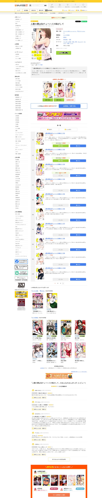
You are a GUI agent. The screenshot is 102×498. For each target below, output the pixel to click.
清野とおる (18, 191)
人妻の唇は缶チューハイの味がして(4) (55, 179)
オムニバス (80, 41)
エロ (33, 64)
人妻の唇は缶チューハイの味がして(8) (55, 238)
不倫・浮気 (74, 41)
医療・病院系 (18, 153)
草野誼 (17, 182)
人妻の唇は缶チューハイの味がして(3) (55, 164)
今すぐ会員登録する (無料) (59, 495)
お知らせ (17, 64)
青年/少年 (41, 10)
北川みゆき (18, 180)
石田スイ (17, 163)
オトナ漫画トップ (19, 40)
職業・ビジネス (19, 136)
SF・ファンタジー (19, 149)
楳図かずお (18, 170)
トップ (18, 10)
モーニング (18, 241)
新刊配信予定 (18, 25)
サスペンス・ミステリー (20, 139)
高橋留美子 (18, 197)
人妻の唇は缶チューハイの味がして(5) (55, 194)
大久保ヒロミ (18, 172)
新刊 (77, 10)
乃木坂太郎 (18, 199)
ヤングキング (18, 247)
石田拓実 (17, 166)
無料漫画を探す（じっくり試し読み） (79, 371)
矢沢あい (17, 208)
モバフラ (17, 254)
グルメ (17, 151)
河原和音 (17, 176)
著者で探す (18, 82)
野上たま (42, 290)
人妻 (36, 64)
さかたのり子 (18, 184)
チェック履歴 (18, 58)
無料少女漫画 (18, 103)
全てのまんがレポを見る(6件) (59, 459)
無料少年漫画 (18, 107)
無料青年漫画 (18, 105)
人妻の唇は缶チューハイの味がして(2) (55, 149)
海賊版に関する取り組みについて (21, 289)
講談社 (64, 37)
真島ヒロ (17, 206)
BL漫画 (17, 126)
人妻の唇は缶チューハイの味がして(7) (55, 223)
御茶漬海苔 (18, 174)
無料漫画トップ (19, 19)
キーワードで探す (19, 87)
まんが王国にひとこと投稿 (21, 72)
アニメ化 (65, 41)
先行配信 (26, 10)
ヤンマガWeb (35, 317)
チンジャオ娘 (70, 31)
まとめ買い (68, 129)
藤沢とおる (18, 203)
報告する (44, 397)
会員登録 (17, 54)
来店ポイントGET (19, 46)
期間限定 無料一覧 (19, 109)
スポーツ (17, 143)
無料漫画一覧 (18, 99)
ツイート (79, 21)
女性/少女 (33, 10)
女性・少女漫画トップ (20, 32)
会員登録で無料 (70, 100)
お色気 (69, 41)
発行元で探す (18, 89)
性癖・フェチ (70, 43)
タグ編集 (41, 64)
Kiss (16, 226)
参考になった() (37, 397)
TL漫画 (17, 124)
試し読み (61, 175)
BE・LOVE (18, 214)
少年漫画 (17, 122)
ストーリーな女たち (19, 216)
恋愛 (16, 130)
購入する (78, 146)
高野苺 (17, 195)
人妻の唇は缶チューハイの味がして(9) (55, 253)
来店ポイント (83, 10)
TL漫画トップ (18, 36)
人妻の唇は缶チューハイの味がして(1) (55, 133)
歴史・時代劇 (18, 141)
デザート (17, 249)
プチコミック (18, 218)
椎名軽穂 (17, 187)
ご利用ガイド (18, 68)
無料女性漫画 (18, 101)
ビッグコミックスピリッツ (21, 224)
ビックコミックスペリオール (21, 256)
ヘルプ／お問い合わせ (20, 66)
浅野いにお (18, 161)
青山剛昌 (17, 159)
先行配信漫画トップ (19, 29)
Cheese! (17, 233)
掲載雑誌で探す (19, 85)
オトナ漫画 (18, 128)
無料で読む (47, 100)
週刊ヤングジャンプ (19, 230)
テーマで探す (18, 80)
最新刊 (49, 129)
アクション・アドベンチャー (21, 145)
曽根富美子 (18, 193)
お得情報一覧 (18, 48)
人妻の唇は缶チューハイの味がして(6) (55, 208)
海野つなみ (18, 168)
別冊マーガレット (19, 235)
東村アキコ (18, 201)
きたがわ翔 (18, 178)
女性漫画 (17, 115)
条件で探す (18, 78)
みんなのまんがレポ (19, 91)
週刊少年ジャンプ (19, 222)
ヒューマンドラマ (19, 132)
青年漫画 (17, 120)
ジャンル (64, 10)
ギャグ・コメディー (19, 134)
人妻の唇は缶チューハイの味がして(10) (55, 268)
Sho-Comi (17, 243)
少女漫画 (17, 117)
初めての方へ (18, 70)
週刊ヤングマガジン (19, 220)
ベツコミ (17, 237)
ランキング (71, 10)
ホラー (17, 147)
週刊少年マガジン (19, 228)
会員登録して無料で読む (69, 106)
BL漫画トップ (18, 38)
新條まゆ (17, 189)
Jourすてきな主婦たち (20, 239)
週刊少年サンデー (19, 245)
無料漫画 (48, 10)
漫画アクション (19, 252)
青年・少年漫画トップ (20, 34)
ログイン (17, 56)
